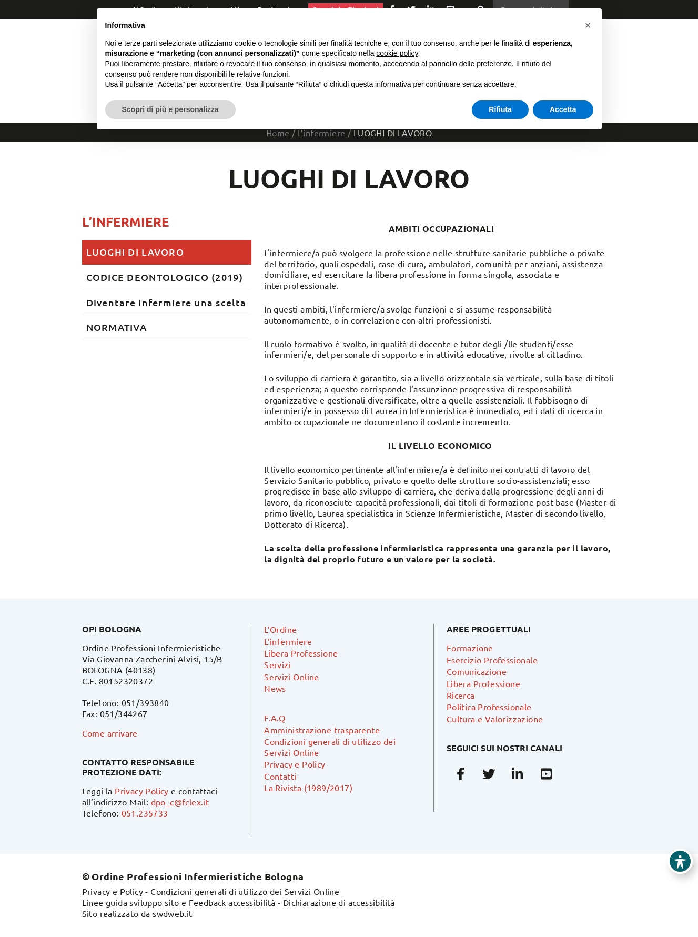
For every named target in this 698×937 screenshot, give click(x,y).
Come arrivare (110, 733)
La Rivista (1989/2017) (308, 787)
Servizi (277, 664)
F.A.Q (274, 717)
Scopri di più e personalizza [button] (170, 109)
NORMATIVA (116, 327)
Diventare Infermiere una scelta (166, 302)
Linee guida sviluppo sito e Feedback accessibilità (179, 902)
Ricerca (461, 695)
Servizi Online (291, 676)
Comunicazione (477, 671)
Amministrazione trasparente (322, 729)
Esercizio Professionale (492, 659)
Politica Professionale (489, 706)
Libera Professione (301, 653)
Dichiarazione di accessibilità (339, 902)
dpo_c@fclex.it (180, 802)
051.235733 (145, 813)
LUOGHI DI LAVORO (135, 252)
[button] (588, 25)
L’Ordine (280, 629)
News (275, 688)
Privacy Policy (142, 790)
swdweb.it (173, 913)
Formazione (470, 647)
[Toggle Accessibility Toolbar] (680, 861)
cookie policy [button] (397, 53)
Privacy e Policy (294, 764)
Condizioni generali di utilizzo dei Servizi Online (244, 891)
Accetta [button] (563, 109)
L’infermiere (126, 222)
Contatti (280, 776)
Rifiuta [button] (500, 109)
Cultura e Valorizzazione (495, 718)
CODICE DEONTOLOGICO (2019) (164, 277)
